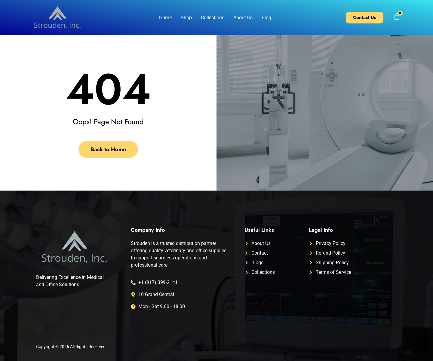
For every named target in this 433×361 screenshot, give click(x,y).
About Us (243, 17)
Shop (186, 17)
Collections (212, 17)
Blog (266, 17)
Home (165, 17)
